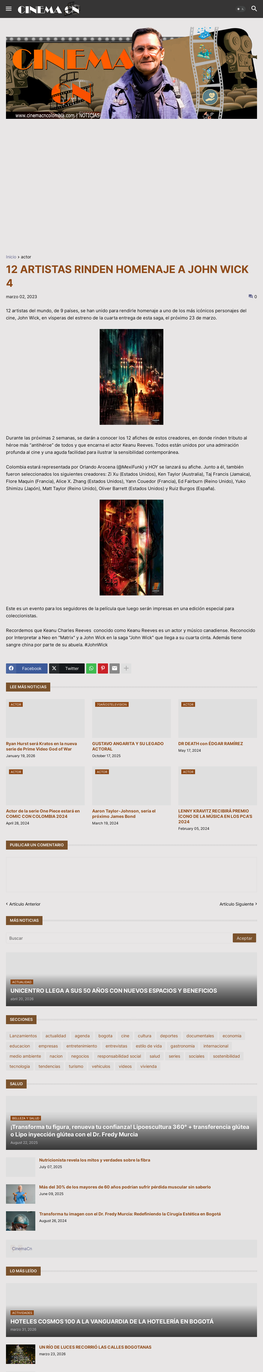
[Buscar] (120, 937)
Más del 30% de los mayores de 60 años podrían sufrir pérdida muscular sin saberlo (125, 1186)
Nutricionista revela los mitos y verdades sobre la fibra (94, 1159)
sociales (196, 1056)
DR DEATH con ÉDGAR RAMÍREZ (210, 743)
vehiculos (101, 1066)
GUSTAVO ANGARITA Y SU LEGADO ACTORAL (128, 746)
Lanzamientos (23, 1035)
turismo (76, 1066)
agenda (82, 1035)
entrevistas (116, 1045)
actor (26, 257)
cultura (144, 1035)
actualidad (55, 1035)
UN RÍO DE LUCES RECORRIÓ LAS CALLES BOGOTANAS (95, 1347)
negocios (80, 1056)
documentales (200, 1035)
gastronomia (183, 1045)
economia (232, 1035)
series (174, 1056)
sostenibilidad (226, 1056)
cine (125, 1035)
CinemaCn (22, 1248)
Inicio (11, 257)
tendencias (49, 1066)
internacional (215, 1045)
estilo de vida (149, 1045)
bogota (105, 1035)
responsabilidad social (119, 1056)
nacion (56, 1056)
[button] (8, 9)
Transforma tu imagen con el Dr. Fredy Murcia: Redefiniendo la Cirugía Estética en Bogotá (130, 1213)
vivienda (148, 1066)
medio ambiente (25, 1056)
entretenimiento (81, 1045)
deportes (169, 1035)
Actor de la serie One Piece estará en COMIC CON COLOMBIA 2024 (43, 813)
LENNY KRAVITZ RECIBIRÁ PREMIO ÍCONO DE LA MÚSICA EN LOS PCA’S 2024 (215, 816)
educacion (20, 1045)
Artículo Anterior (24, 903)
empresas (48, 1045)
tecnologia (20, 1066)
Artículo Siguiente (237, 903)
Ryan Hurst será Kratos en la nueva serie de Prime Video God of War (41, 746)
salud (155, 1056)
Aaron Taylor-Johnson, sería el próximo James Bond (124, 813)
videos (125, 1066)
